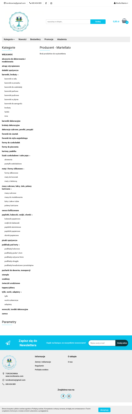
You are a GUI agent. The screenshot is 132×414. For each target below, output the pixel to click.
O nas (70, 362)
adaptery (8, 304)
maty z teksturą (11, 181)
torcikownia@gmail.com (15, 380)
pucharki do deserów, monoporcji (16, 270)
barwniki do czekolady (13, 87)
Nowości (22, 39)
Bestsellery (35, 39)
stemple (5, 275)
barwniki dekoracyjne (11, 121)
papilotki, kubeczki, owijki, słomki (17, 215)
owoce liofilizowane (10, 210)
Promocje (48, 39)
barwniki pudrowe (12, 95)
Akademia (62, 39)
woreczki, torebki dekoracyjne (15, 309)
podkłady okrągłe (11, 261)
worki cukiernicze (11, 300)
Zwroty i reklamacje (43, 362)
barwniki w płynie (11, 99)
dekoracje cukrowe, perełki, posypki (17, 129)
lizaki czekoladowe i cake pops (16, 155)
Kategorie (9, 39)
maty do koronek (11, 177)
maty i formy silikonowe (13, 169)
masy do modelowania (14, 197)
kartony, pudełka (9, 151)
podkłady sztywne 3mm (14, 257)
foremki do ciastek (10, 134)
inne (6, 116)
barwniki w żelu (11, 79)
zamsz (5, 314)
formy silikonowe (11, 173)
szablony (6, 279)
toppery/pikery (8, 288)
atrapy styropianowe (11, 66)
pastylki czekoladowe (13, 164)
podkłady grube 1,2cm (13, 253)
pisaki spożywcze (9, 240)
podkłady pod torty (11, 245)
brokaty (8, 108)
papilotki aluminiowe (13, 227)
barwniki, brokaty (10, 74)
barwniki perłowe (11, 91)
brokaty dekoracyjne (11, 125)
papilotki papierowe (12, 231)
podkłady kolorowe (12, 249)
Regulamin (39, 366)
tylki (6, 296)
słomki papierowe (12, 235)
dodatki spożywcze (10, 70)
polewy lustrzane (11, 205)
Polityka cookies (41, 370)
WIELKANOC (7, 54)
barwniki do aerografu (13, 104)
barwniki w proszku (12, 83)
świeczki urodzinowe (11, 283)
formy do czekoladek (11, 142)
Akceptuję (104, 410)
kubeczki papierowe (12, 219)
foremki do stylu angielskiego (15, 138)
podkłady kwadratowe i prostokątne (19, 265)
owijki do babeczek (12, 223)
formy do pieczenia (10, 147)
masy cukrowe (10, 193)
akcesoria (8, 160)
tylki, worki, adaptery (12, 292)
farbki (7, 112)
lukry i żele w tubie (12, 201)
